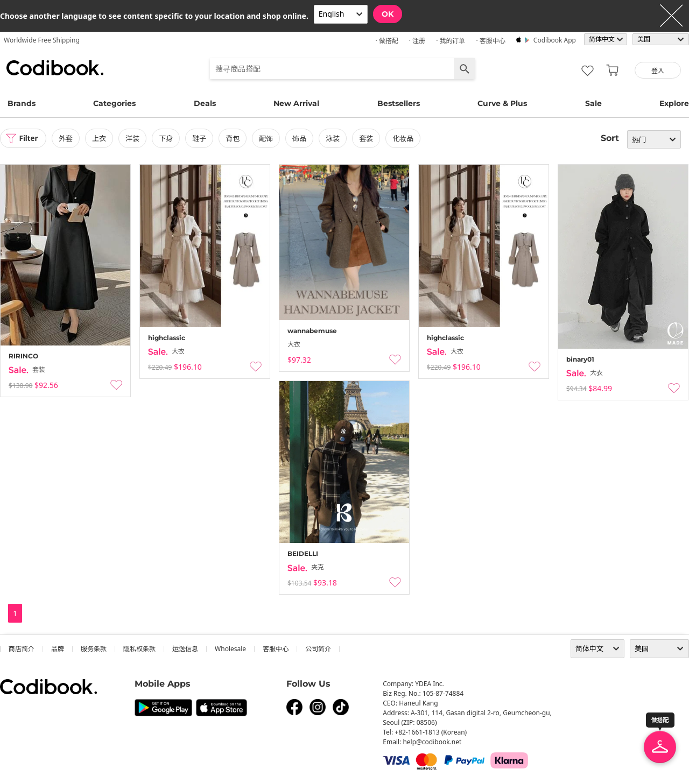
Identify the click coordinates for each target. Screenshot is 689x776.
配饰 (269, 138)
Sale (593, 103)
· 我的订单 (450, 40)
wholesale (230, 648)
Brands (22, 103)
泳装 (335, 138)
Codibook (54, 67)
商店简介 (21, 648)
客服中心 (276, 648)
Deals (205, 103)
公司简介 (318, 648)
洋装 (135, 138)
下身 (168, 138)
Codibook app (554, 40)
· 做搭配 (386, 40)
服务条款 (94, 648)
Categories (114, 103)
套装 (369, 138)
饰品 (302, 138)
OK (387, 14)
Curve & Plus (502, 103)
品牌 (57, 648)
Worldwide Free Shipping (42, 40)
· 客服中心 (490, 40)
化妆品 (405, 138)
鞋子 (202, 138)
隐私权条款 (139, 648)
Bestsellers (398, 103)
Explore (674, 103)
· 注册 (417, 40)
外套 (68, 138)
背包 (235, 138)
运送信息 (185, 648)
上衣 (102, 138)
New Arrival (296, 103)
